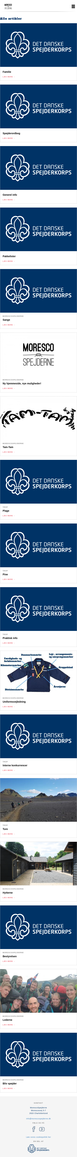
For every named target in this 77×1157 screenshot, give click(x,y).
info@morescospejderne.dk (38, 1119)
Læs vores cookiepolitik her (38, 1137)
